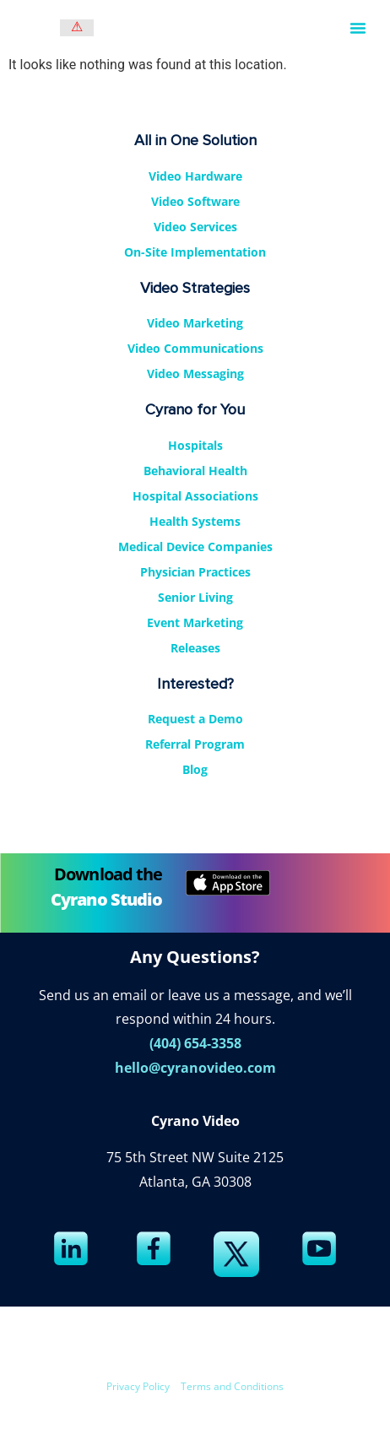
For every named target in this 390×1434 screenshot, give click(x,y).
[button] (358, 28)
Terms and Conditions (232, 1386)
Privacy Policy (138, 1386)
